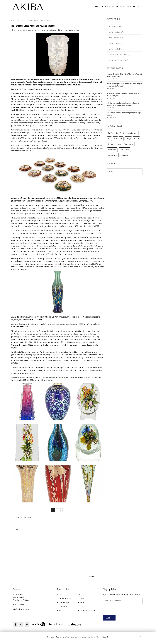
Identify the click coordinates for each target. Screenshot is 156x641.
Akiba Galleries (50, 30)
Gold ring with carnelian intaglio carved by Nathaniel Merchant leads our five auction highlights (123, 104)
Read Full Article (23, 517)
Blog (18, 20)
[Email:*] (123, 601)
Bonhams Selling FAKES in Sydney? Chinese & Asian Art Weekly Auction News (124, 75)
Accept (105, 637)
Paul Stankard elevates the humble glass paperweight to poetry (124, 114)
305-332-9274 (18, 604)
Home (13, 20)
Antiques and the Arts (70, 30)
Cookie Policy (95, 637)
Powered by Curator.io (96, 576)
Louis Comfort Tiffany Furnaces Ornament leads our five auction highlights (124, 94)
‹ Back (17, 530)
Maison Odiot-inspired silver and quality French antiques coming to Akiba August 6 (124, 85)
